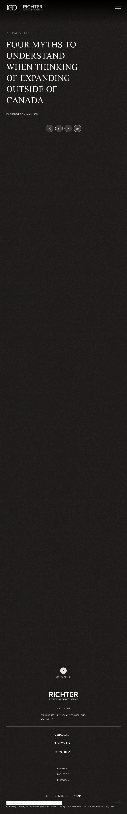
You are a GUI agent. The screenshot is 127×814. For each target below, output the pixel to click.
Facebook (63, 774)
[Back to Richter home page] (63, 696)
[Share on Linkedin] (68, 128)
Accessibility (47, 719)
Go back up (63, 677)
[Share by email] (77, 128)
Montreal (63, 751)
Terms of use (47, 715)
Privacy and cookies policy (71, 715)
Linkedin (62, 768)
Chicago (61, 734)
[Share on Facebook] (59, 128)
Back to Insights (22, 32)
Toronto (62, 743)
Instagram (63, 780)
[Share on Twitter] (49, 128)
